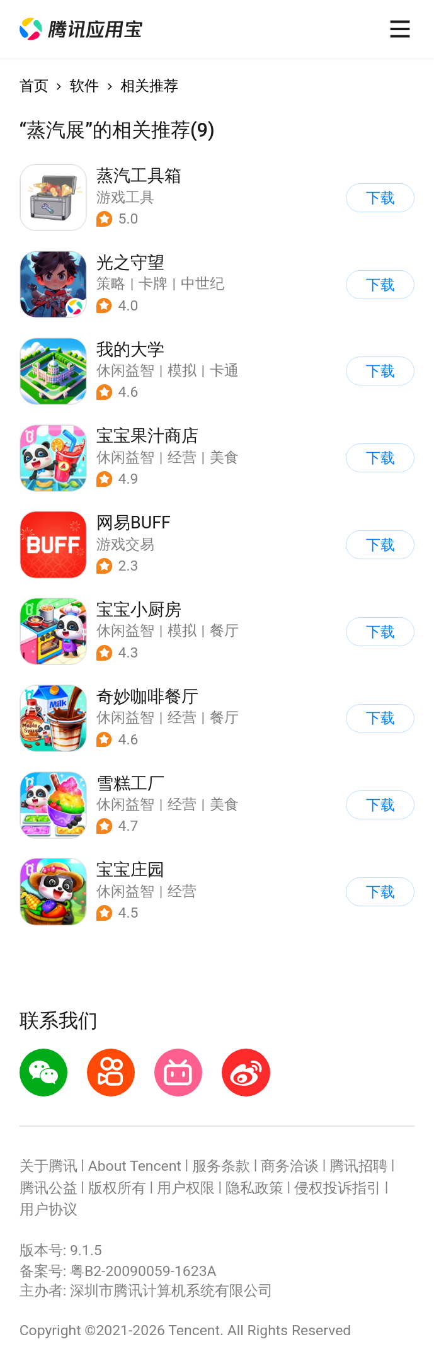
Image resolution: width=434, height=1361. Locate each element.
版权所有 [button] (117, 1188)
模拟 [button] (182, 370)
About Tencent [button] (134, 1166)
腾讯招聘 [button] (358, 1166)
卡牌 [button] (153, 283)
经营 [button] (182, 457)
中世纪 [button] (202, 283)
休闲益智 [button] (125, 370)
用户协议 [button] (48, 1209)
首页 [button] (34, 85)
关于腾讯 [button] (48, 1166)
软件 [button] (84, 85)
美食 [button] (224, 457)
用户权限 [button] (186, 1188)
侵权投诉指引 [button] (337, 1188)
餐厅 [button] (224, 630)
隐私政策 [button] (254, 1188)
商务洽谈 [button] (290, 1166)
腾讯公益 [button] (48, 1188)
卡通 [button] (224, 370)
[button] (81, 29)
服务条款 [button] (221, 1166)
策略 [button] (110, 283)
